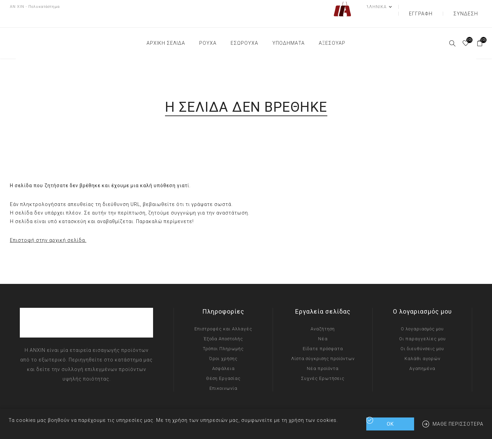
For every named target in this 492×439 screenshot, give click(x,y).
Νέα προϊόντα (323, 354)
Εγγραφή (438, 6)
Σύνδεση (471, 6)
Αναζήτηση (323, 315)
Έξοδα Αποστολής (223, 325)
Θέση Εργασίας (223, 364)
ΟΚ (390, 424)
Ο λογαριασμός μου (422, 315)
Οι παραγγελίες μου (422, 325)
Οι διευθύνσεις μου (422, 335)
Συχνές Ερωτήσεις (322, 364)
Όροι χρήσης (223, 344)
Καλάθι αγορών (422, 344)
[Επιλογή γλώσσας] (401, 7)
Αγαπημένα (422, 354)
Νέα (323, 325)
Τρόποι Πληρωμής (223, 335)
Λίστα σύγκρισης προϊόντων (323, 344)
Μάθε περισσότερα (458, 424)
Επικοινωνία (223, 374)
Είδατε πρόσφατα (323, 335)
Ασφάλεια (223, 354)
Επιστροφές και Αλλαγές (223, 315)
